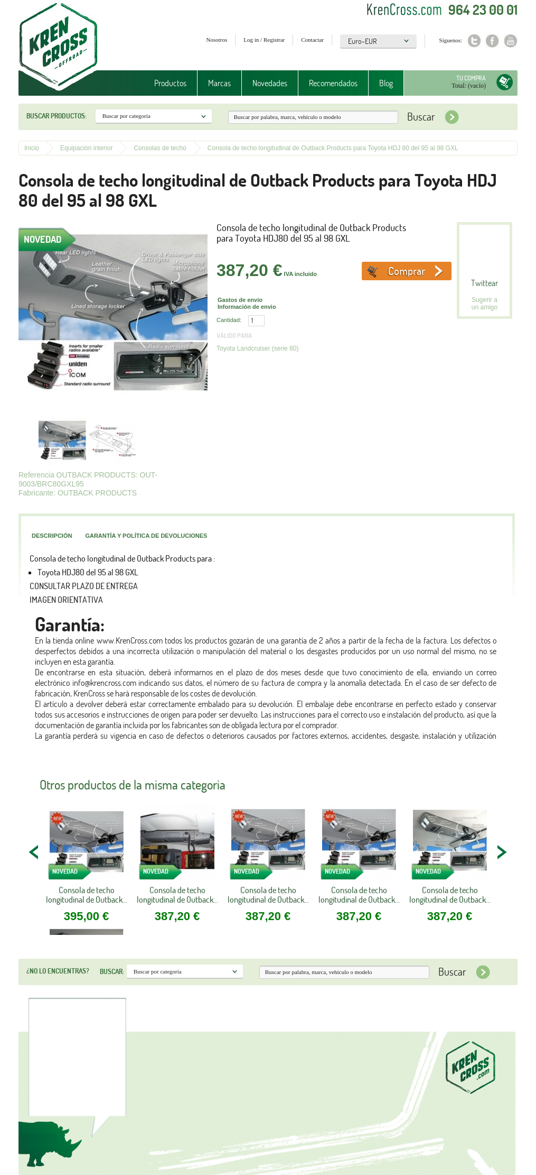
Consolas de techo (160, 148)
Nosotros (217, 39)
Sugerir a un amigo (484, 303)
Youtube (511, 41)
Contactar (312, 39)
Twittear (484, 283)
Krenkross (58, 48)
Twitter (474, 41)
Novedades (269, 83)
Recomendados (333, 83)
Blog (386, 83)
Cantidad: (229, 320)
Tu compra (471, 78)
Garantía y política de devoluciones (146, 536)
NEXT (501, 852)
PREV (34, 852)
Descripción (52, 536)
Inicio (31, 148)
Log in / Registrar (264, 39)
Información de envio (247, 307)
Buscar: (112, 971)
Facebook (492, 41)
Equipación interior (86, 148)
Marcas (219, 83)
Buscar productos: (56, 116)
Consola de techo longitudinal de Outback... (86, 894)
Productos (170, 83)
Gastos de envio (240, 300)
